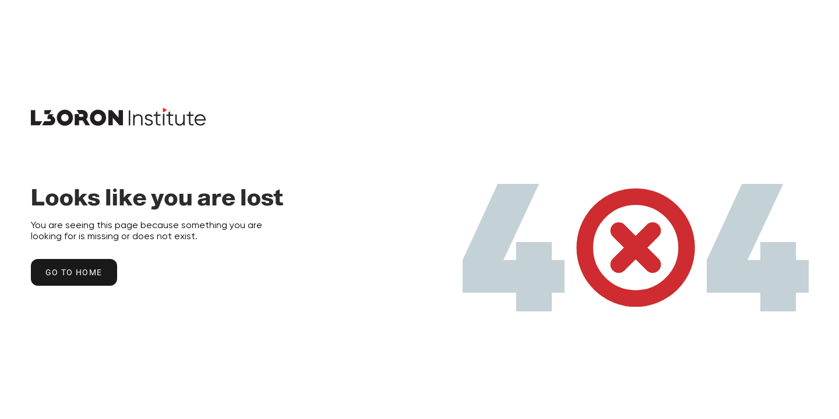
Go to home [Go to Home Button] (74, 272)
